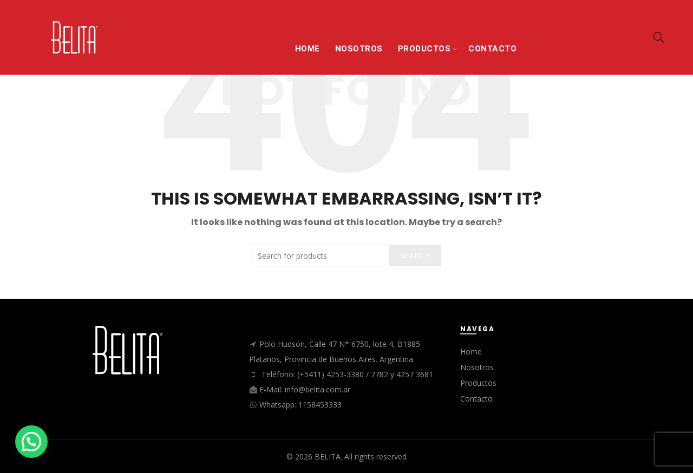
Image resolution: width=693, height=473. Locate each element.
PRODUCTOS (424, 49)
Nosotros (477, 367)
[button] (31, 441)
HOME (307, 49)
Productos (478, 383)
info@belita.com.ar (317, 389)
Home (471, 351)
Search (415, 255)
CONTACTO (492, 49)
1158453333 (320, 404)
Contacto (476, 398)
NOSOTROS (359, 49)
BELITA (328, 456)
